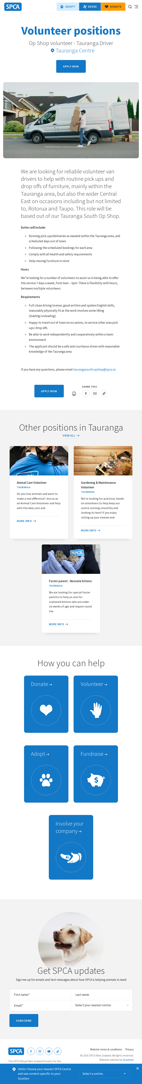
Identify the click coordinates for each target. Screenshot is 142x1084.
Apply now (71, 66)
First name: (22, 995)
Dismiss (138, 1068)
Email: (18, 1005)
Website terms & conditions (106, 1049)
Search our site (130, 7)
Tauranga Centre (72, 50)
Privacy (129, 1049)
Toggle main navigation (136, 6)
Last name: (82, 995)
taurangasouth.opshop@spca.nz (94, 369)
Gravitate (128, 1059)
